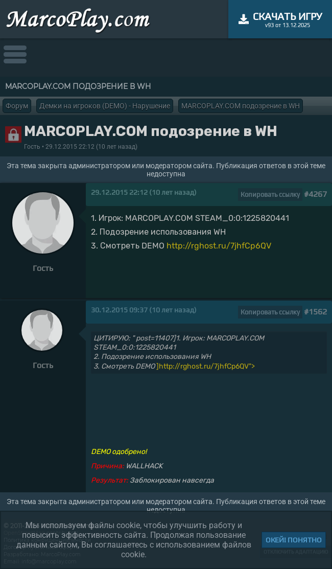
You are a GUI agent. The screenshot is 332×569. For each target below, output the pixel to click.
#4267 (315, 194)
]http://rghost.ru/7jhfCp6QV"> (205, 366)
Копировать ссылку (270, 194)
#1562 (315, 311)
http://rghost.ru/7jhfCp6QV (219, 246)
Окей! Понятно (294, 540)
